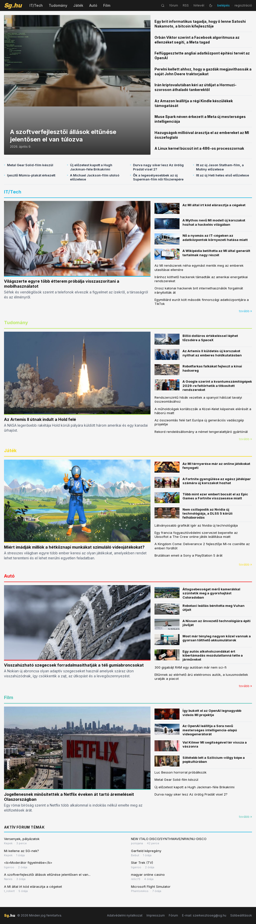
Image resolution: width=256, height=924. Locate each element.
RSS (186, 5)
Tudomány (58, 5)
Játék (78, 5)
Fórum (173, 915)
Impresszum (155, 915)
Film (106, 5)
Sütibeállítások (241, 915)
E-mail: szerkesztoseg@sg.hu (204, 915)
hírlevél (199, 5)
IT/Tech (36, 5)
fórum (173, 5)
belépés (223, 5)
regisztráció (243, 5)
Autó (93, 5)
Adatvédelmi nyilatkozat (124, 915)
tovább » (245, 311)
